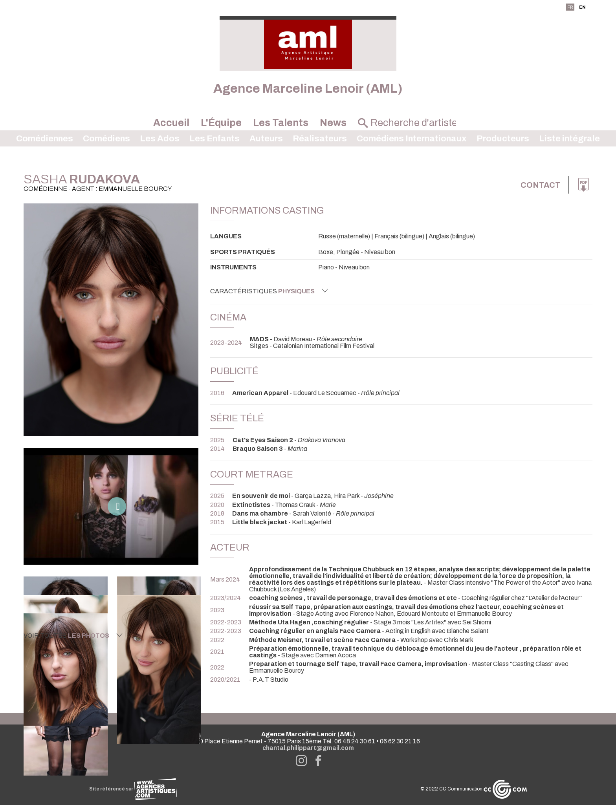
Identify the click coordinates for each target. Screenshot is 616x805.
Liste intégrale (569, 138)
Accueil (171, 122)
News (333, 122)
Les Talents (280, 122)
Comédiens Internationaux (412, 138)
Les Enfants (214, 138)
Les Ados (160, 138)
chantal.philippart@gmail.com (308, 748)
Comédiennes (44, 138)
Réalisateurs (320, 138)
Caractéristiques (269, 291)
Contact (541, 185)
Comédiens (106, 138)
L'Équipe (221, 122)
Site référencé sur (133, 789)
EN (582, 7)
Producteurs (503, 138)
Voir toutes (73, 635)
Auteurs (266, 138)
